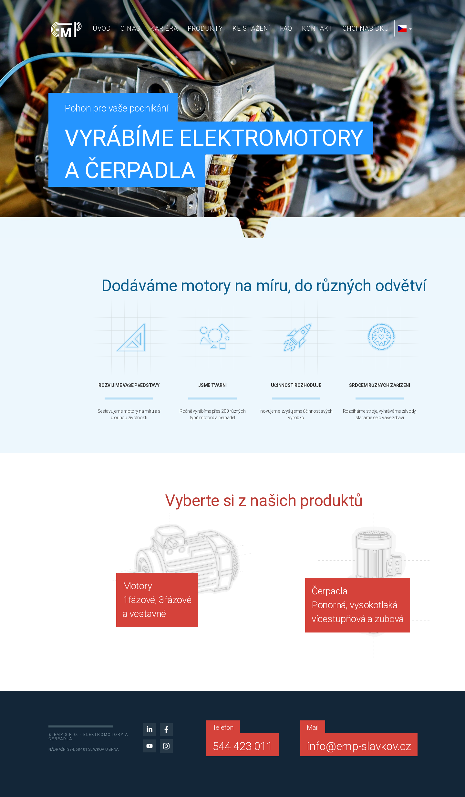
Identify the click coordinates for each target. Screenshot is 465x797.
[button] (406, 28)
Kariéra (164, 28)
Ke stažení (251, 28)
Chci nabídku (366, 28)
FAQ (286, 28)
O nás (130, 28)
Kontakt (317, 28)
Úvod (102, 28)
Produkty (205, 28)
